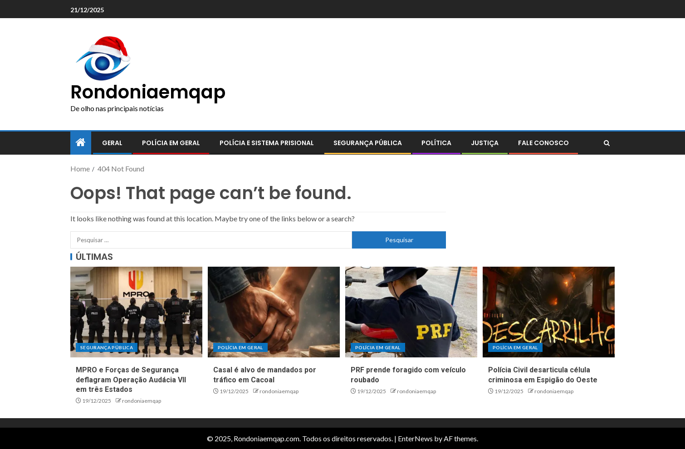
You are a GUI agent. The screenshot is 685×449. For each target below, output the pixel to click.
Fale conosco (543, 142)
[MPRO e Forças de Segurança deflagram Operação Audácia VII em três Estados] (136, 312)
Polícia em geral (171, 142)
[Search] (606, 143)
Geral (112, 142)
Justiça (485, 142)
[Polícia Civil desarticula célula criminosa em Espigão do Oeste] (549, 312)
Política (436, 142)
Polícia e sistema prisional (267, 142)
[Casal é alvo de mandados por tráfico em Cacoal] (274, 312)
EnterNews (415, 438)
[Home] (81, 142)
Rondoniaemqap (147, 92)
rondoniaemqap (141, 400)
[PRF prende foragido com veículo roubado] (411, 312)
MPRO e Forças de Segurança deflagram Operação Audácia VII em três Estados (131, 380)
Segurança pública (367, 142)
